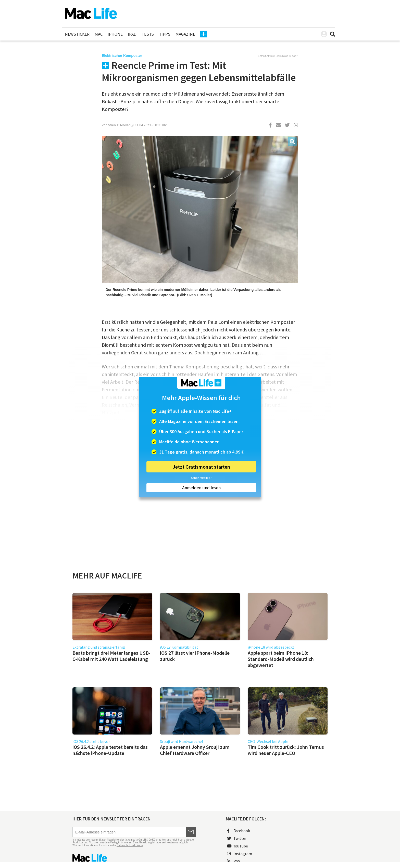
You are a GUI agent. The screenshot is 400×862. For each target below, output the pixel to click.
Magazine (185, 34)
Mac (99, 34)
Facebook (238, 830)
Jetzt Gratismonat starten (201, 467)
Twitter (237, 838)
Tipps (164, 34)
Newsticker (77, 34)
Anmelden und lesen (201, 488)
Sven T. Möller (119, 125)
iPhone (115, 34)
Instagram (239, 853)
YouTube (237, 845)
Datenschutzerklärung (130, 845)
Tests (148, 34)
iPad (132, 34)
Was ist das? (290, 56)
